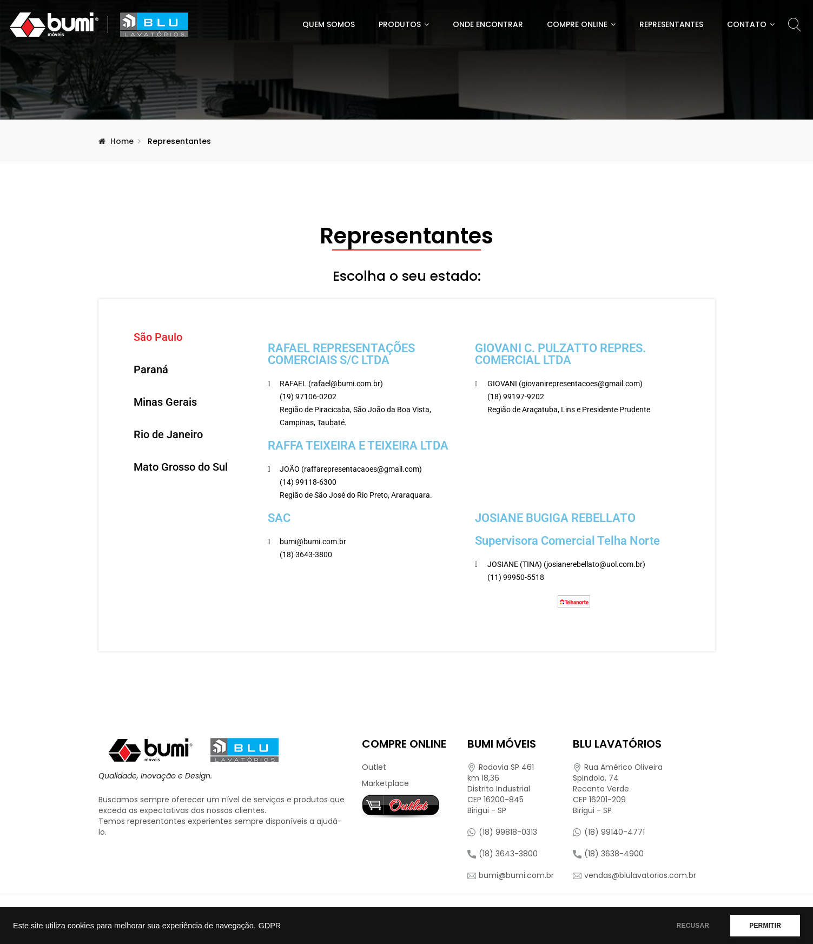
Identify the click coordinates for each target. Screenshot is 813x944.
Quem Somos (328, 24)
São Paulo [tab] (158, 337)
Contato (746, 24)
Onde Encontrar (488, 24)
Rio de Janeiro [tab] (168, 434)
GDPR (269, 925)
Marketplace (385, 783)
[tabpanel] (469, 475)
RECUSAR (693, 925)
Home (122, 141)
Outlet (374, 767)
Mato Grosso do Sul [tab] (181, 466)
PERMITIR (765, 925)
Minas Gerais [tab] (165, 401)
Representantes (671, 24)
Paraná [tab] (151, 369)
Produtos (400, 24)
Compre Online (577, 24)
